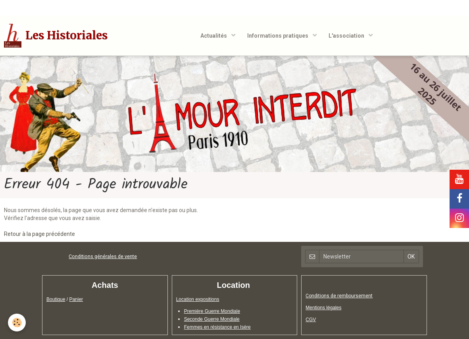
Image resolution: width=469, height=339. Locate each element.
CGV (311, 319)
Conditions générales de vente (103, 256)
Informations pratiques (278, 36)
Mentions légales (323, 307)
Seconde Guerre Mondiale (212, 319)
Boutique (55, 299)
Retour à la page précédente (39, 234)
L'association (347, 36)
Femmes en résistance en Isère (217, 327)
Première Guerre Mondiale (212, 311)
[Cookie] (17, 322)
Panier (76, 299)
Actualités (214, 36)
